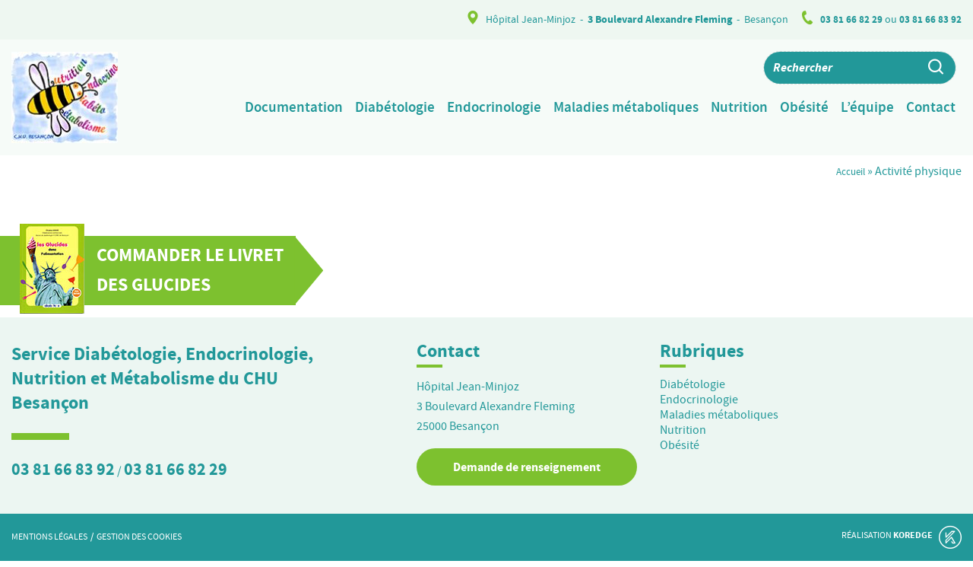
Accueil (847, 177)
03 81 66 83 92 (930, 19)
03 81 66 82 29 (851, 19)
